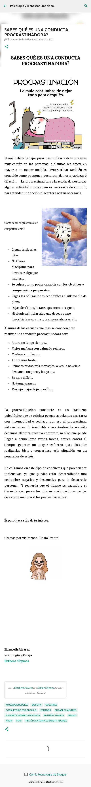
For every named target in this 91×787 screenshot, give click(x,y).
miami (9, 720)
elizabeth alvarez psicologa (23, 715)
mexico (72, 715)
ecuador (46, 710)
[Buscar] (86, 5)
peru (19, 720)
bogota (36, 705)
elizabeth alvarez (65, 710)
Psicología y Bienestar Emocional (32, 5)
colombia (51, 705)
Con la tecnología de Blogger (45, 774)
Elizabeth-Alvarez (23, 687)
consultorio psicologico (21, 710)
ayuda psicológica (17, 705)
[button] (6, 46)
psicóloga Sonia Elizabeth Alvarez (46, 720)
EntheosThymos (45, 687)
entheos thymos (54, 715)
